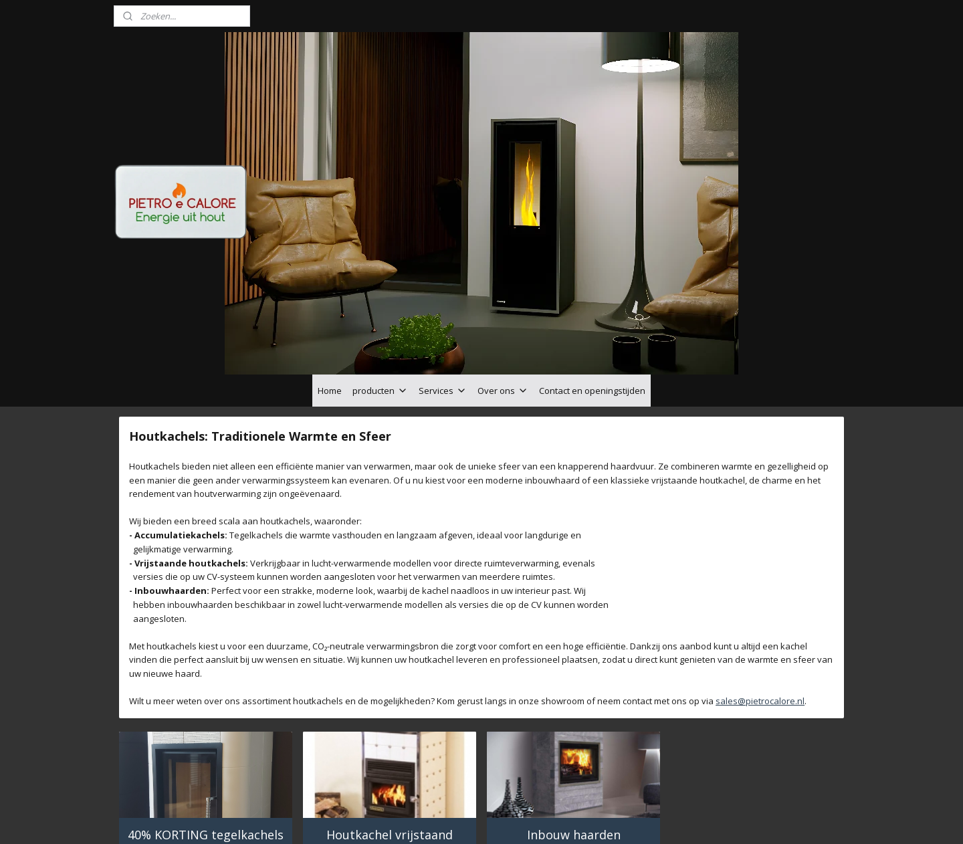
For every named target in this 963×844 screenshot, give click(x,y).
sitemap (443, 820)
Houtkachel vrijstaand (389, 760)
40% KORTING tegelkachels (206, 760)
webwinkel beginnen (522, 820)
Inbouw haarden (574, 760)
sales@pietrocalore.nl (760, 626)
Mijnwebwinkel (639, 820)
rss (471, 820)
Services (443, 316)
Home (330, 316)
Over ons (502, 316)
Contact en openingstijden (592, 316)
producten (380, 316)
